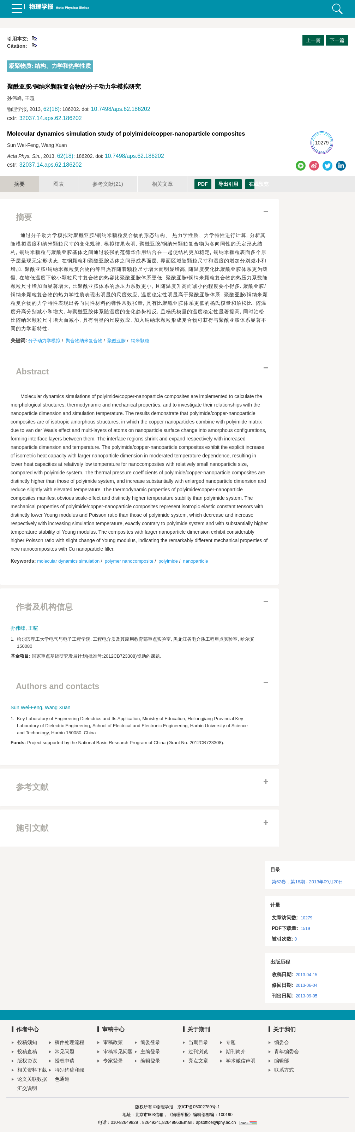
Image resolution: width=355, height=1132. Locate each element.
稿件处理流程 (66, 1043)
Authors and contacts (57, 686)
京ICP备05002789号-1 (199, 1106)
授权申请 (61, 1061)
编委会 (279, 1043)
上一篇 (313, 40)
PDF (203, 184)
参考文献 (107, 184)
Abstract (32, 371)
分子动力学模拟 (44, 340)
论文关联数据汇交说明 (29, 1083)
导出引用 (228, 184)
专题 (228, 1043)
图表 (58, 184)
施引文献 (32, 827)
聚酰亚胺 (116, 340)
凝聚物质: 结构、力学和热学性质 (50, 66)
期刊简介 (233, 1052)
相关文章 (162, 184)
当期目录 (195, 1043)
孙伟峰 (18, 628)
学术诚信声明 (237, 1061)
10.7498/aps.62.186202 (120, 109)
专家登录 (110, 1061)
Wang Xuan (58, 707)
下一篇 (337, 40)
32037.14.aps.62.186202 (50, 118)
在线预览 (251, 184)
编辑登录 (147, 1061)
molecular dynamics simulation (68, 561)
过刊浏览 (195, 1052)
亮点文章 (195, 1061)
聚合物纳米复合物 (84, 340)
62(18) (51, 109)
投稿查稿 (24, 1052)
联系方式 (281, 1070)
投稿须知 (24, 1043)
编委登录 (147, 1043)
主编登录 (147, 1052)
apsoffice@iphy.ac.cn (216, 1122)
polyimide (168, 561)
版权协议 (24, 1061)
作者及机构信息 (44, 606)
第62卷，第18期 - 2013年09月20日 (307, 881)
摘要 (19, 184)
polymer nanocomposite (129, 561)
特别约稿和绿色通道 (66, 1074)
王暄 (33, 628)
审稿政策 (110, 1043)
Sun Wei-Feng (26, 707)
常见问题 (61, 1052)
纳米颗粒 (140, 340)
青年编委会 (284, 1052)
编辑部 (279, 1061)
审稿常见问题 (115, 1052)
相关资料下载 (29, 1070)
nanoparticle (195, 561)
